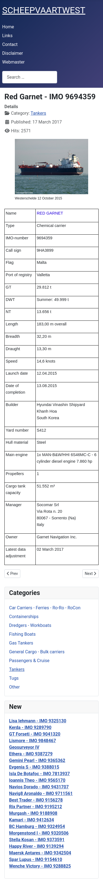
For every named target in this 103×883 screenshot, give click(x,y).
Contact (10, 44)
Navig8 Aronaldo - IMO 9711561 (41, 793)
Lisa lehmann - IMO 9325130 (37, 720)
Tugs (14, 678)
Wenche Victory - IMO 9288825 (40, 866)
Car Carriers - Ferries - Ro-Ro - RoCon (44, 607)
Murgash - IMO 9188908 (33, 813)
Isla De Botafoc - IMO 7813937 (39, 773)
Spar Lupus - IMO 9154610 (35, 859)
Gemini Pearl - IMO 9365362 (37, 760)
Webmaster (13, 62)
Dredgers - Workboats (30, 625)
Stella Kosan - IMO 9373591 (37, 839)
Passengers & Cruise (29, 660)
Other (14, 687)
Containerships (23, 616)
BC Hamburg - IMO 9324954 (37, 826)
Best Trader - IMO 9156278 (36, 800)
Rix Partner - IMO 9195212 (35, 806)
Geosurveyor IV (24, 747)
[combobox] (29, 77)
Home (8, 26)
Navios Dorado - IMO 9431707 (39, 786)
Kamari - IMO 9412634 (31, 819)
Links (7, 35)
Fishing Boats (22, 634)
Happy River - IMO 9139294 (36, 846)
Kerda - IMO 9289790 (30, 727)
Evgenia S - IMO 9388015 (34, 767)
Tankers (16, 669)
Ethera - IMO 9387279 (30, 753)
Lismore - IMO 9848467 (32, 740)
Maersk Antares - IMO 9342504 (40, 852)
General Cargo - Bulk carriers (37, 651)
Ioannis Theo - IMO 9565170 (37, 780)
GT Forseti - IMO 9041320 (34, 734)
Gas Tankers (21, 643)
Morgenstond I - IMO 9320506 (39, 833)
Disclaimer (12, 53)
